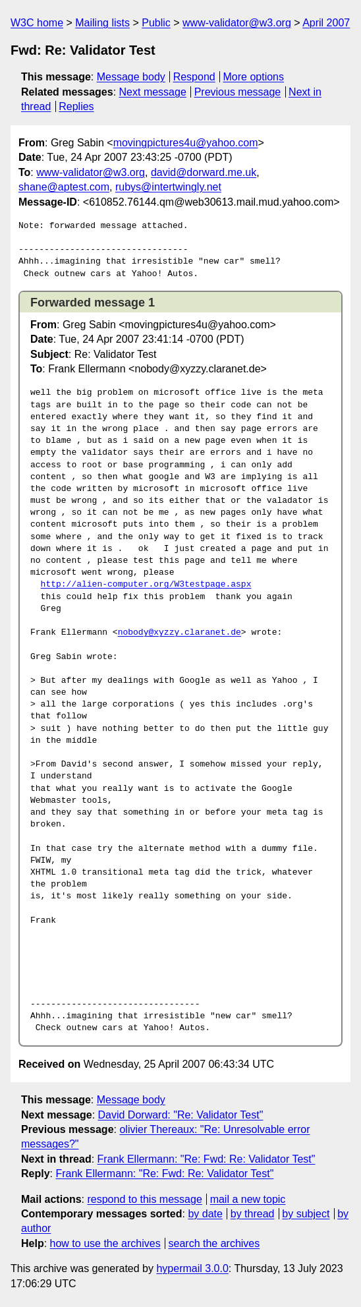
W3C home (37, 22)
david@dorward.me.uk (203, 172)
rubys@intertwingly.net (168, 186)
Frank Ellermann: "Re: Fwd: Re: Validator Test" (206, 1159)
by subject (305, 1213)
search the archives (214, 1243)
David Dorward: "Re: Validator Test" (181, 1114)
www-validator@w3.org (236, 22)
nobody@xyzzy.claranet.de (179, 633)
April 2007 (326, 22)
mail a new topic (248, 1199)
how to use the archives (105, 1243)
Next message (152, 92)
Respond (194, 76)
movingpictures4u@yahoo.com (185, 142)
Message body (131, 76)
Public (156, 22)
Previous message (237, 92)
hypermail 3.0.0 (192, 1268)
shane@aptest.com (63, 186)
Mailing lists (102, 22)
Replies (76, 106)
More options (254, 76)
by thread (253, 1213)
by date (205, 1213)
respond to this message (144, 1199)
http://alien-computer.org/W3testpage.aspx (146, 585)
